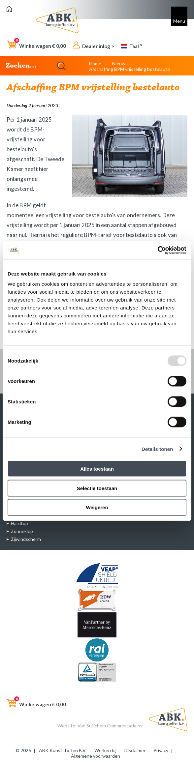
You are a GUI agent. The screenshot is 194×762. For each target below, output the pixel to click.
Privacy (160, 750)
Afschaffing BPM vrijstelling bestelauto (129, 69)
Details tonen (157, 449)
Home (95, 63)
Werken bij (105, 750)
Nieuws (120, 63)
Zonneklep (22, 531)
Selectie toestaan (97, 488)
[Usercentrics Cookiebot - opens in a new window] (157, 250)
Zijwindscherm (26, 539)
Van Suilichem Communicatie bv (110, 725)
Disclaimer (135, 750)
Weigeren (97, 507)
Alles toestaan (97, 469)
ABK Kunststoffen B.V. (62, 750)
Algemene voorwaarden (95, 756)
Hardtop (19, 523)
